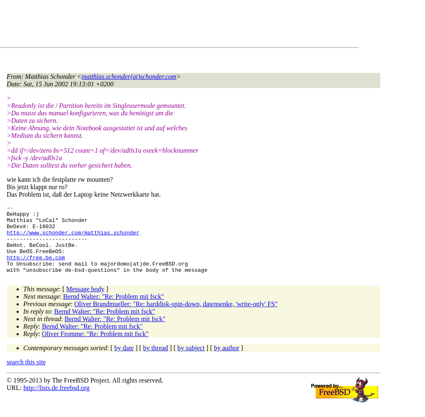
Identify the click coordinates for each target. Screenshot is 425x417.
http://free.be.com (36, 268)
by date (124, 361)
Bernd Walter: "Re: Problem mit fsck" (113, 310)
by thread (155, 361)
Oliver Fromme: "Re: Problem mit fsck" (95, 347)
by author (226, 361)
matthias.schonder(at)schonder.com (128, 76)
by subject (191, 361)
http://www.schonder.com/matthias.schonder (73, 238)
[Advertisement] (158, 25)
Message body (85, 302)
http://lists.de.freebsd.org (56, 401)
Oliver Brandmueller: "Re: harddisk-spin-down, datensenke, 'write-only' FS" (176, 317)
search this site (26, 375)
